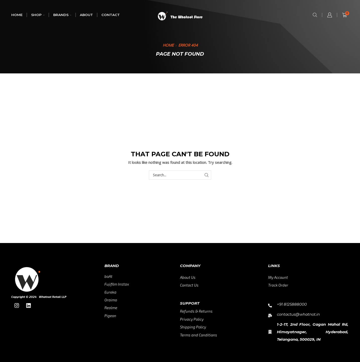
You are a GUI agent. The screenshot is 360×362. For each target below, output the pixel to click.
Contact (110, 15)
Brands (62, 15)
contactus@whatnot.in (298, 314)
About (86, 15)
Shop (38, 15)
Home (17, 15)
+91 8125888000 (292, 304)
